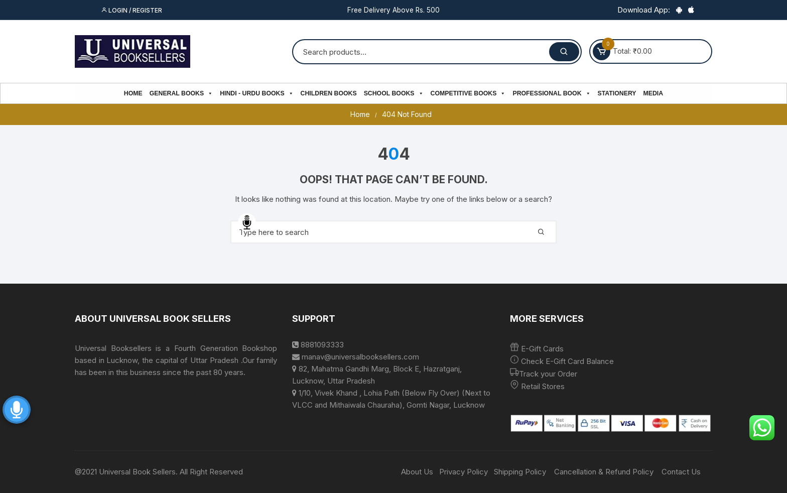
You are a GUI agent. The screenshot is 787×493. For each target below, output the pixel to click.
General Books (181, 93)
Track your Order (548, 374)
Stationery (617, 93)
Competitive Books (468, 93)
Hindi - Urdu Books (256, 93)
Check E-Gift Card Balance (566, 361)
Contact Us (681, 471)
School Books (394, 93)
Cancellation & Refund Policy (603, 471)
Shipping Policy (520, 471)
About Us (417, 471)
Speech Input (247, 222)
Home (133, 93)
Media (653, 93)
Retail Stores (543, 386)
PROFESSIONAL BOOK (551, 93)
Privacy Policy (463, 471)
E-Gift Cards (542, 348)
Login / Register (131, 10)
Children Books (329, 93)
